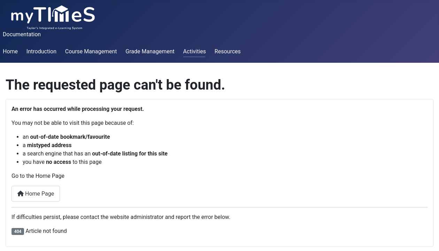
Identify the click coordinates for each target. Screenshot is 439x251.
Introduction (41, 51)
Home (10, 51)
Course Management (91, 51)
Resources (228, 51)
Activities (194, 51)
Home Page (35, 193)
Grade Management (149, 51)
